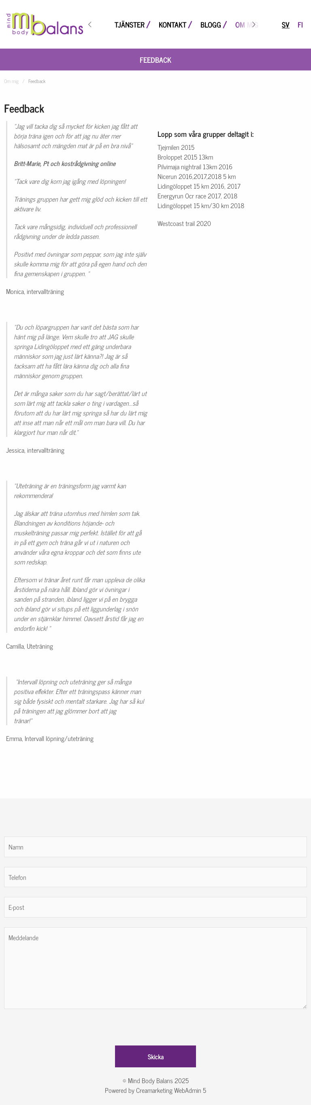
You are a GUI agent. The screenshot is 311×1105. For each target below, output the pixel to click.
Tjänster (130, 24)
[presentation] (65, 1025)
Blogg (210, 24)
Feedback (155, 59)
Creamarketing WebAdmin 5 (171, 1090)
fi (300, 24)
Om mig (246, 24)
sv (286, 24)
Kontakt (172, 24)
